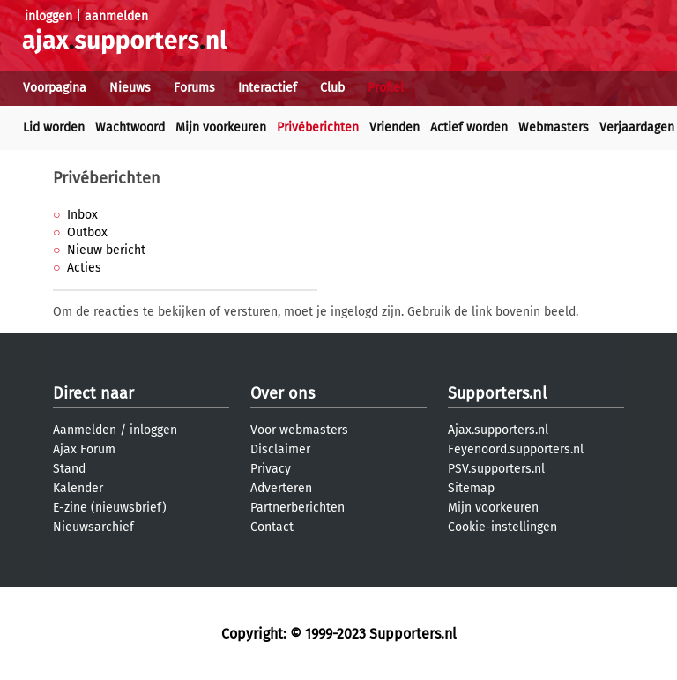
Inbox (82, 214)
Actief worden (469, 127)
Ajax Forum (84, 449)
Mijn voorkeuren (220, 127)
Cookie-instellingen (502, 526)
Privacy (270, 468)
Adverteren (281, 488)
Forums (194, 87)
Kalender (78, 488)
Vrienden (394, 127)
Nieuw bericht (106, 250)
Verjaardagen (636, 127)
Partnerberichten (297, 507)
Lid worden (54, 127)
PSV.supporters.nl (496, 468)
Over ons (282, 393)
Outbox (87, 232)
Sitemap (471, 488)
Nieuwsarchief (93, 526)
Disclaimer (280, 449)
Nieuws (130, 87)
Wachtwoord (130, 127)
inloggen (48, 16)
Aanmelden (84, 429)
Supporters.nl (497, 393)
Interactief (267, 87)
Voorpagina (54, 87)
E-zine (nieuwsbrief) (110, 507)
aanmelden (116, 16)
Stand (69, 468)
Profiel (386, 87)
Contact (272, 526)
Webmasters (553, 127)
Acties (84, 267)
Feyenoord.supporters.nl (516, 449)
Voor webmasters (299, 429)
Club (332, 87)
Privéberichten (318, 127)
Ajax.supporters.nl (498, 429)
